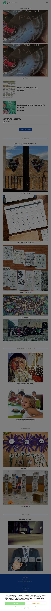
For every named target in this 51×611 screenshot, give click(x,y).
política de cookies (25, 599)
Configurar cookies (36, 603)
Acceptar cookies (15, 603)
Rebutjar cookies (25, 608)
